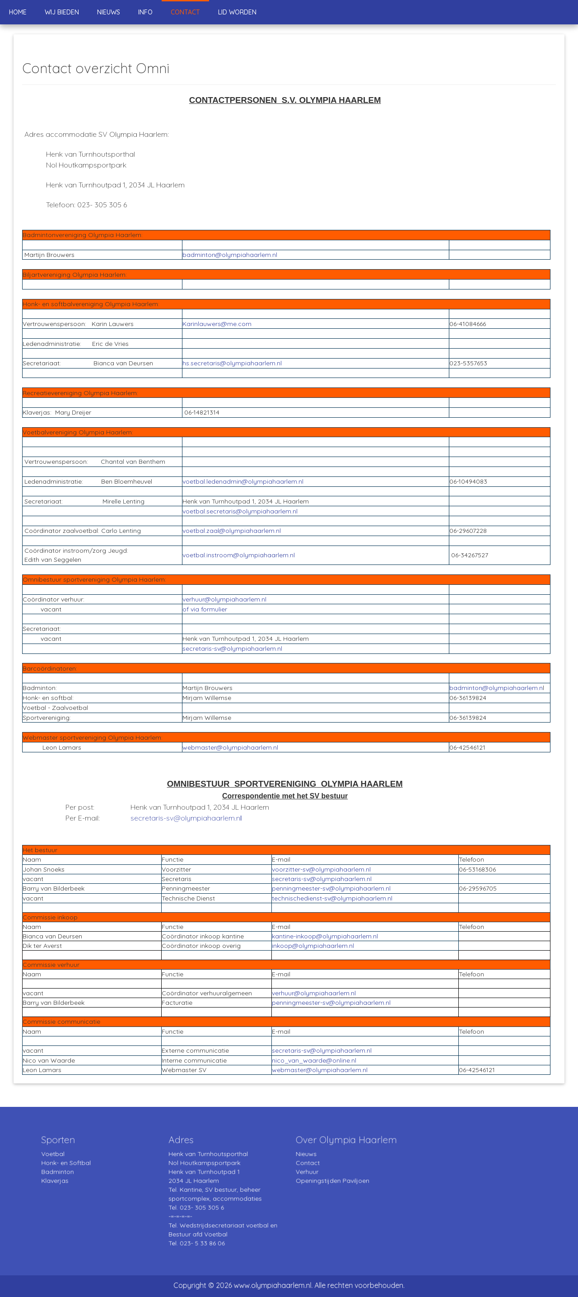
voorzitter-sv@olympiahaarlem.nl (321, 869)
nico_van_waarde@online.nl (314, 1060)
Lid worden (237, 12)
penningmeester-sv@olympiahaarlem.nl (331, 888)
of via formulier (204, 609)
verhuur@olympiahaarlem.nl (224, 599)
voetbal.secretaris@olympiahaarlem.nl (240, 511)
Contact (185, 12)
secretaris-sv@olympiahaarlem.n (185, 817)
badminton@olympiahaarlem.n (496, 688)
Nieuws (108, 12)
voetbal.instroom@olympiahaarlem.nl (238, 555)
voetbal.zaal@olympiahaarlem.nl (231, 531)
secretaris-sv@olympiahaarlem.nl (232, 648)
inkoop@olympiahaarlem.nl (313, 946)
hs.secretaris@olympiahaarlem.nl (232, 363)
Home (18, 12)
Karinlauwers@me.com (217, 324)
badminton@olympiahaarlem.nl (229, 255)
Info (145, 12)
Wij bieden (62, 12)
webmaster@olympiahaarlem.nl (230, 747)
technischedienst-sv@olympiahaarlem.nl (332, 898)
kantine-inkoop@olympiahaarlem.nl (325, 936)
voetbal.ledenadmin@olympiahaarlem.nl (242, 481)
